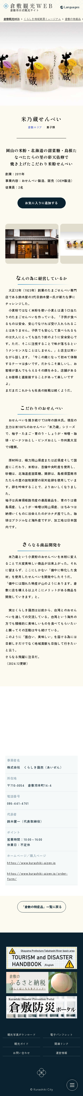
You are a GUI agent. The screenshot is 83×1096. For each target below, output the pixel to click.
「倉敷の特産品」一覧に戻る (41, 907)
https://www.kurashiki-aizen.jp (31, 862)
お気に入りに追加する (41, 203)
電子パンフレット (61, 1034)
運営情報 (61, 1053)
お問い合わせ (21, 1053)
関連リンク (61, 1044)
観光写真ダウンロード (22, 1034)
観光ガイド (21, 1044)
